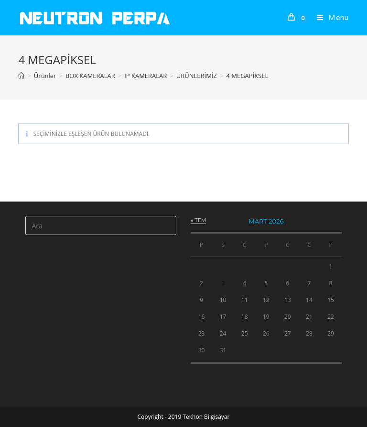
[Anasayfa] (21, 75)
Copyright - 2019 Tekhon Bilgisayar (184, 417)
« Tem (198, 220)
